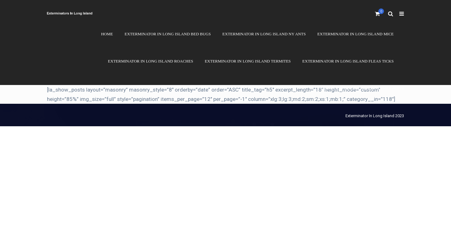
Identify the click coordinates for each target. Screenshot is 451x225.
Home (107, 34)
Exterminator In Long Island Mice (355, 34)
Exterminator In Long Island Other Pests (357, 88)
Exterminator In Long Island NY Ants (264, 34)
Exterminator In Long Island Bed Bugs (168, 34)
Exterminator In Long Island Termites (248, 61)
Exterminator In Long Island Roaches (150, 61)
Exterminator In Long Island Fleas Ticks (348, 61)
